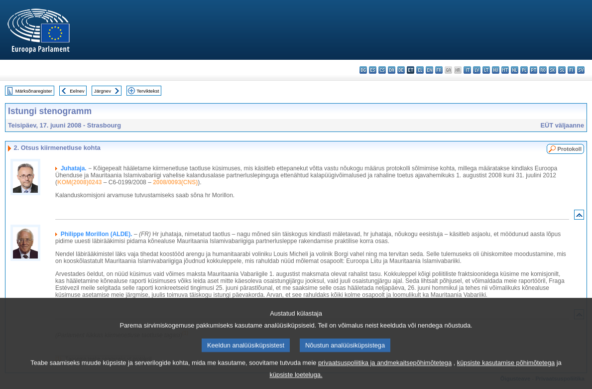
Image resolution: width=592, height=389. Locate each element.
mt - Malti (505, 70)
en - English (429, 70)
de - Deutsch (401, 70)
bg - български (363, 70)
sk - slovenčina (552, 70)
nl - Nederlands (514, 70)
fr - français (439, 70)
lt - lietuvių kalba (486, 70)
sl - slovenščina (562, 70)
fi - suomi (571, 70)
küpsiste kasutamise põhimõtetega (506, 371)
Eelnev (77, 91)
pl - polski (524, 70)
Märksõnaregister (33, 91)
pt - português (533, 70)
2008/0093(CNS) (175, 182)
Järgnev (102, 91)
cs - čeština (382, 70)
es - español (372, 70)
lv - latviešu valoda (476, 70)
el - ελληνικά (420, 70)
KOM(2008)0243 (79, 182)
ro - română (543, 70)
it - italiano (467, 70)
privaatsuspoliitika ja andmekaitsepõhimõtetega (385, 371)
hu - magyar (495, 70)
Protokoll (570, 149)
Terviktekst (147, 91)
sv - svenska (581, 70)
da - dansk (391, 70)
